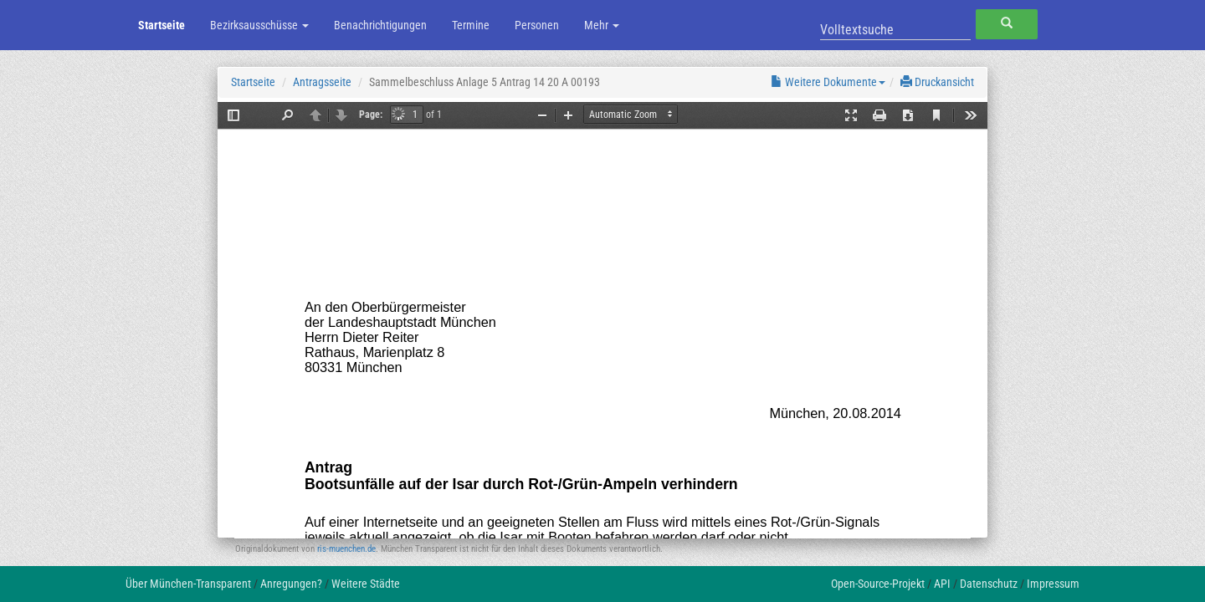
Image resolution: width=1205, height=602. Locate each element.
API (942, 583)
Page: (370, 114)
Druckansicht (937, 82)
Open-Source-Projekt (878, 583)
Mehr (601, 25)
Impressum (1053, 583)
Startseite (161, 25)
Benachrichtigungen (380, 25)
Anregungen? (291, 583)
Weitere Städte (365, 583)
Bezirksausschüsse (259, 25)
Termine (471, 25)
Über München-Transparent (188, 583)
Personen (537, 25)
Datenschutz (989, 583)
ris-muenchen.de (346, 548)
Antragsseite (322, 82)
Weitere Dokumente (828, 82)
